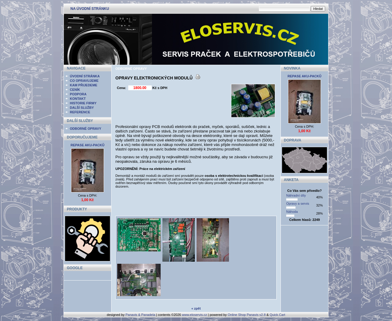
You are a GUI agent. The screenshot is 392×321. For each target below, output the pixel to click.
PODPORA (78, 94)
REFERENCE (80, 112)
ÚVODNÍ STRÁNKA (85, 76)
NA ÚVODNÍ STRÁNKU (89, 9)
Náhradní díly (296, 195)
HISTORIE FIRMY (83, 103)
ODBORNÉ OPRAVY (85, 128)
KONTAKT (78, 98)
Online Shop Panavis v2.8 (247, 315)
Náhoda (292, 211)
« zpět (195, 308)
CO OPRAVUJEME (84, 80)
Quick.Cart (277, 315)
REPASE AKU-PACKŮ (88, 145)
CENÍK (75, 89)
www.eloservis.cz (194, 315)
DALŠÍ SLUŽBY (82, 107)
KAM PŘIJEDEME (83, 85)
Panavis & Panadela (141, 315)
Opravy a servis (297, 203)
